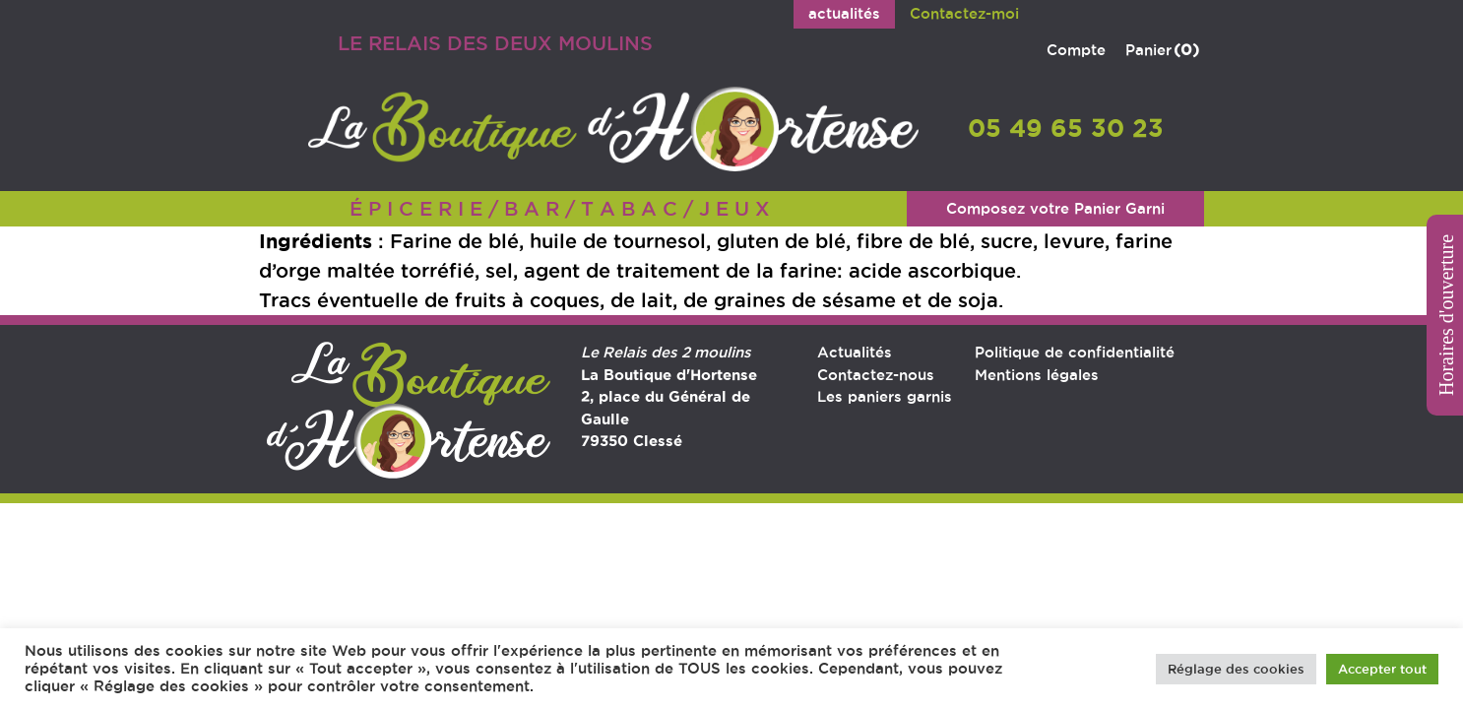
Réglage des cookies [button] (1236, 669)
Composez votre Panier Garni (1055, 208)
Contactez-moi (964, 13)
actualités (844, 13)
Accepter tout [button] (1382, 669)
